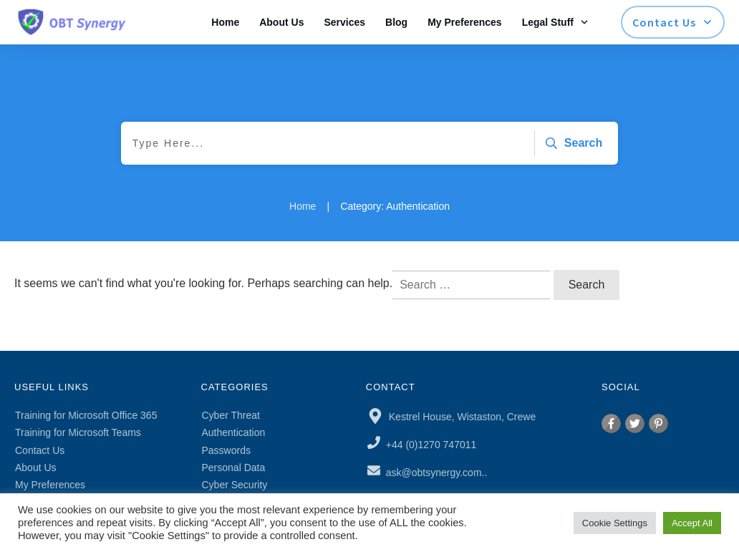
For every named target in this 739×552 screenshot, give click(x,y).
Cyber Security (235, 484)
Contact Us (39, 450)
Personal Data (234, 467)
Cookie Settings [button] (614, 523)
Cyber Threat (231, 415)
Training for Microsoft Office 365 (86, 415)
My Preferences (50, 484)
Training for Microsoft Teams (78, 432)
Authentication (234, 432)
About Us (36, 467)
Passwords (226, 450)
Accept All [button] (692, 523)
